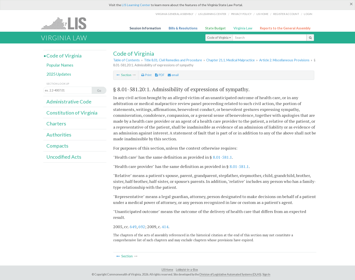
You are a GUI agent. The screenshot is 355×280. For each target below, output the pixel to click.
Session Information (145, 28)
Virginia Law (242, 28)
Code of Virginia (219, 37)
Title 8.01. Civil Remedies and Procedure (173, 60)
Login (308, 13)
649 (133, 226)
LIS (66, 23)
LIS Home (167, 269)
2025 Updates (58, 74)
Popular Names (59, 64)
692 (141, 226)
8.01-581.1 (222, 157)
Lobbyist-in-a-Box (187, 269)
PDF (159, 75)
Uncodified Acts (63, 157)
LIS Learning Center (136, 5)
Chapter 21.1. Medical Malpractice (230, 60)
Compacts (57, 146)
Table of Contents (126, 60)
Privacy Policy (241, 13)
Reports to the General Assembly (285, 28)
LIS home (263, 13)
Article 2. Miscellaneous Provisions (284, 60)
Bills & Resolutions (183, 28)
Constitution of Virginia (71, 113)
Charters (56, 124)
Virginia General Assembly (174, 13)
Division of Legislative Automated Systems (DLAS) (230, 274)
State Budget (215, 28)
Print (146, 75)
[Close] (351, 4)
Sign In (266, 274)
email (173, 75)
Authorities (58, 135)
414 (165, 226)
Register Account (286, 13)
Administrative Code (68, 102)
